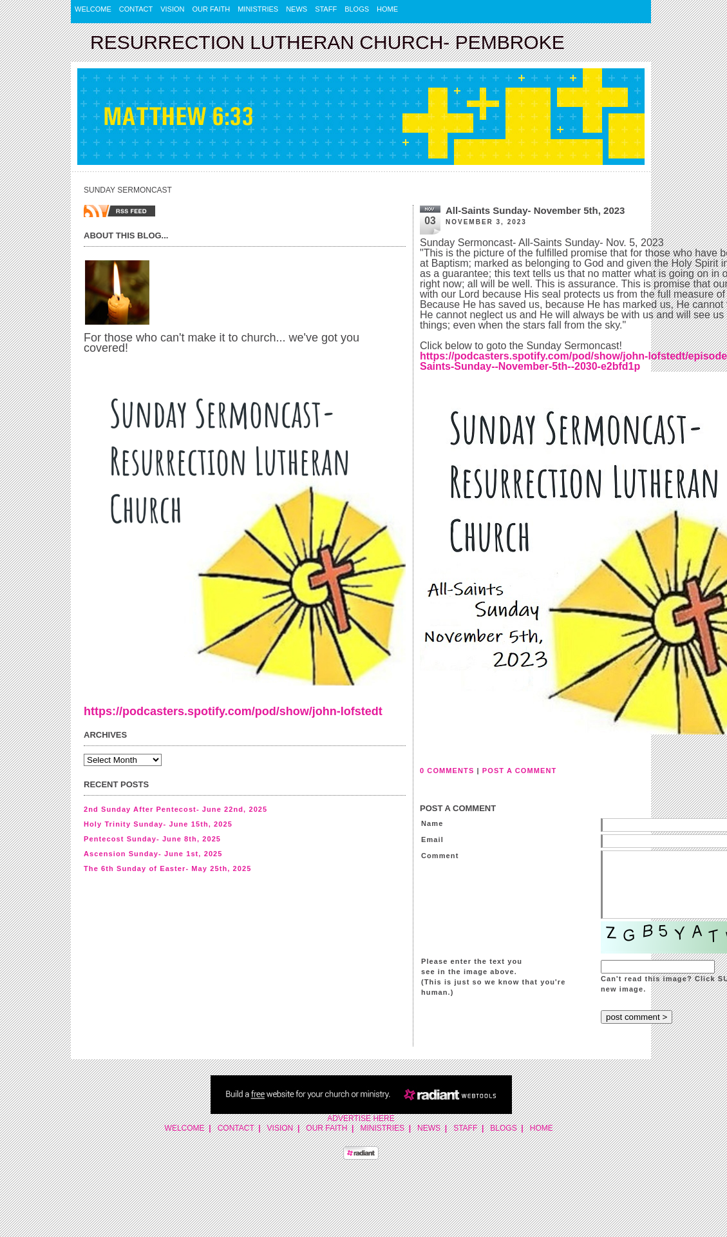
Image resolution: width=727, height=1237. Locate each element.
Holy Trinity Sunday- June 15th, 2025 (158, 824)
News (296, 9)
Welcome (93, 9)
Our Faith (212, 9)
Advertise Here (360, 1118)
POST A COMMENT (519, 770)
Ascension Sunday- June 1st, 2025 (153, 854)
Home (387, 9)
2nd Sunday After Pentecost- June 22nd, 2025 (175, 809)
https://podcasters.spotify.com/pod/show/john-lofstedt (233, 711)
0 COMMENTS (447, 770)
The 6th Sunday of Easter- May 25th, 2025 (167, 868)
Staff (326, 9)
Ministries (258, 9)
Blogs (357, 9)
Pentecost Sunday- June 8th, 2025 (152, 839)
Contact (136, 9)
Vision (172, 9)
